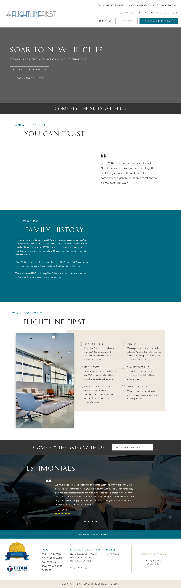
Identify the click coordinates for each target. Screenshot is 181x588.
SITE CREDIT (112, 584)
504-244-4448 (117, 6)
